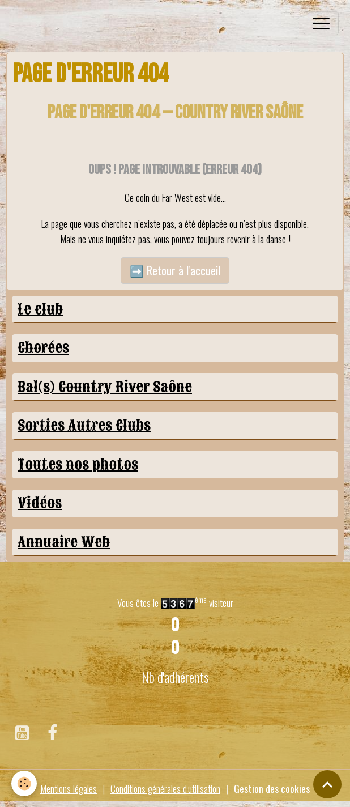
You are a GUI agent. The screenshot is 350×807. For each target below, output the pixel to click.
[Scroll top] (327, 784)
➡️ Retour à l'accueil (175, 270)
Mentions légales (68, 788)
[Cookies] (24, 783)
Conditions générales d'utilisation (165, 788)
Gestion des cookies (272, 788)
